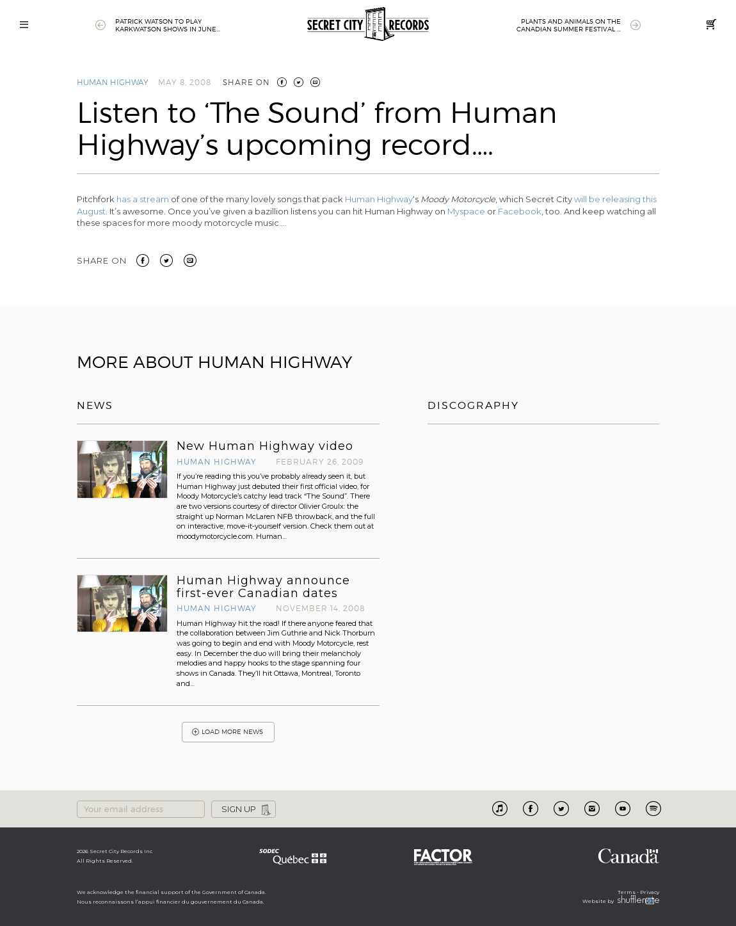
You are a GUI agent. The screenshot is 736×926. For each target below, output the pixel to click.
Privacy (649, 892)
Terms (627, 892)
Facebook (519, 211)
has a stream (142, 199)
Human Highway (112, 82)
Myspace (466, 211)
